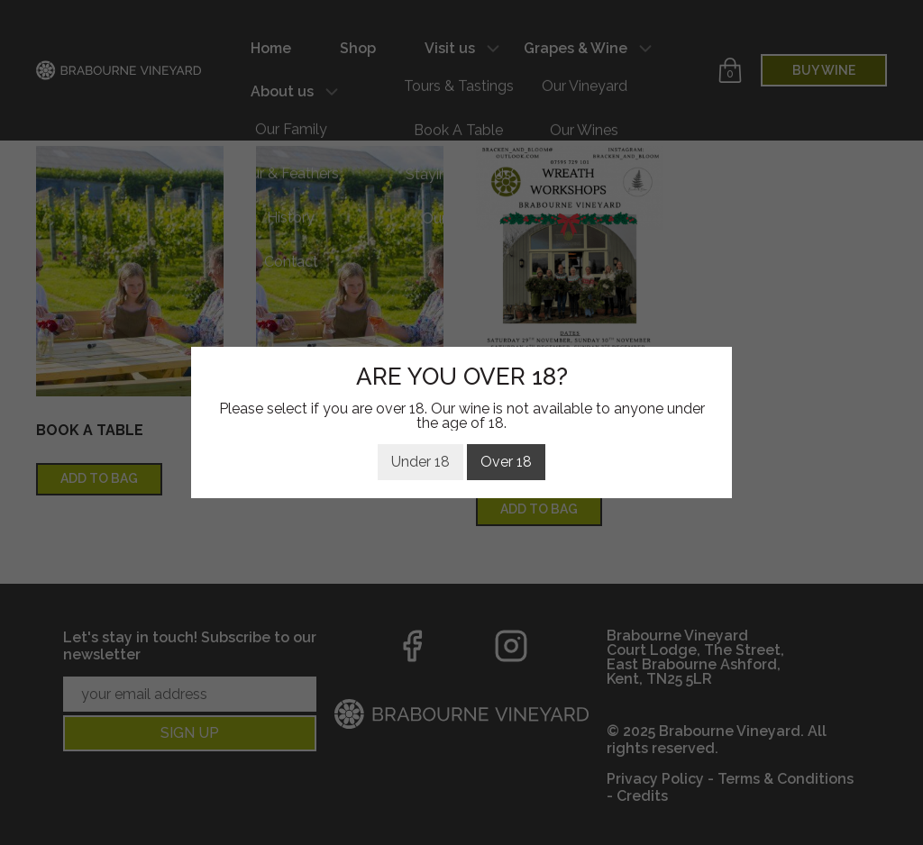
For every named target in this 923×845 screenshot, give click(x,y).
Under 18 (420, 461)
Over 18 (506, 461)
